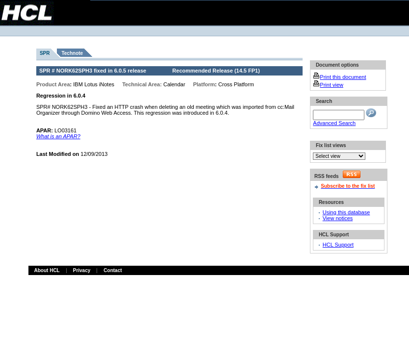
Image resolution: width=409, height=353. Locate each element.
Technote (72, 53)
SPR (45, 53)
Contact (112, 270)
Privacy (82, 270)
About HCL (47, 270)
